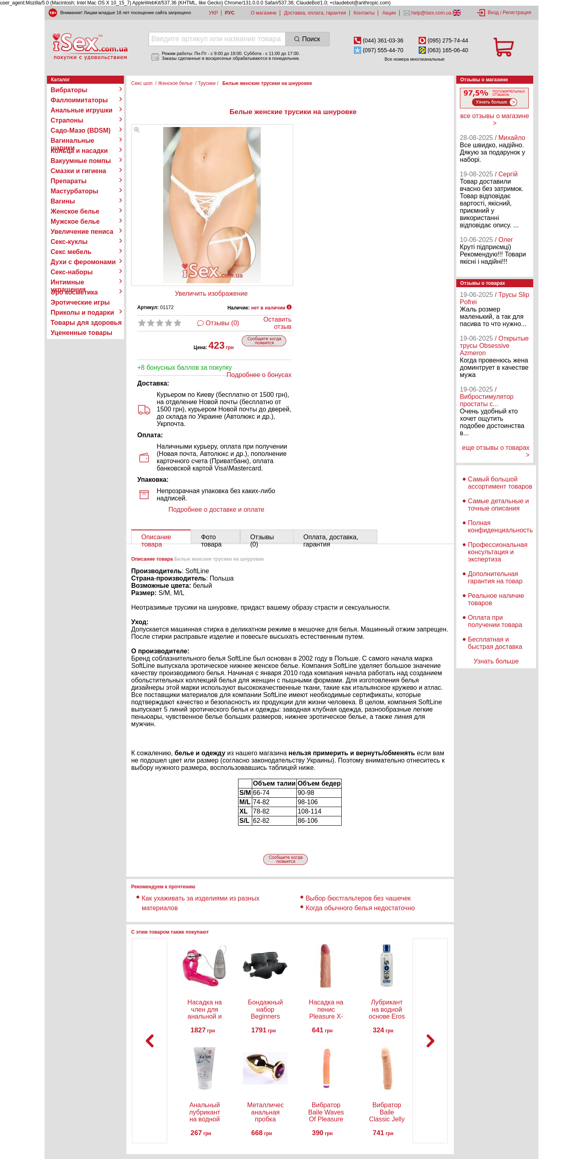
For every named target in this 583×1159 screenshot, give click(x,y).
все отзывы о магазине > (494, 119)
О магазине (264, 13)
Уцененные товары (81, 332)
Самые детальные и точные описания (498, 505)
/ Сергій (506, 174)
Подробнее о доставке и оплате (216, 509)
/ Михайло (510, 137)
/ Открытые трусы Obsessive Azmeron (494, 345)
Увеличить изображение (211, 293)
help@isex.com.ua (431, 13)
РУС (229, 13)
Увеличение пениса (82, 231)
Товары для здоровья (86, 322)
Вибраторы (69, 90)
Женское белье (75, 211)
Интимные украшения (68, 282)
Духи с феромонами (83, 261)
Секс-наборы (72, 272)
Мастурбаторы (74, 191)
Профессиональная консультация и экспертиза (498, 552)
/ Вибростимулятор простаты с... (487, 396)
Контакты (364, 13)
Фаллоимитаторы (79, 100)
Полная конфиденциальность (500, 526)
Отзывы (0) (222, 323)
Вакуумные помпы (81, 160)
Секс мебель (71, 251)
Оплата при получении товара (495, 621)
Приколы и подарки (82, 312)
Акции (389, 13)
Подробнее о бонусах (259, 374)
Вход (493, 12)
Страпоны (67, 120)
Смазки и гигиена (78, 170)
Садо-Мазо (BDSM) (81, 130)
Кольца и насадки (79, 150)
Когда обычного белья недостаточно (361, 908)
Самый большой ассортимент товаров (500, 483)
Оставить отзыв (277, 323)
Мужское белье (75, 221)
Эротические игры (80, 302)
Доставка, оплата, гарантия (315, 13)
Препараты (69, 181)
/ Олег (504, 239)
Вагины (63, 201)
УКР (213, 13)
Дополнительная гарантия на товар (495, 577)
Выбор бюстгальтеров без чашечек (358, 898)
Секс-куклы (69, 241)
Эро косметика (74, 292)
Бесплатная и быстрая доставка (495, 643)
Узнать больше (496, 661)
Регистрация (517, 12)
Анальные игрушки (82, 110)
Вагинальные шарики (72, 140)
